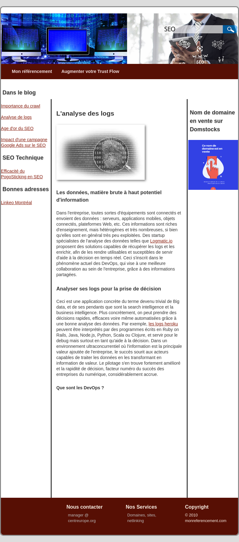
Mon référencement (32, 71)
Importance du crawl (20, 105)
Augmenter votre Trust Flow (90, 71)
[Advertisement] (123, 88)
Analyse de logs (16, 117)
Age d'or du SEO (17, 128)
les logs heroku (163, 323)
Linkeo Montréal (16, 202)
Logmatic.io (161, 240)
